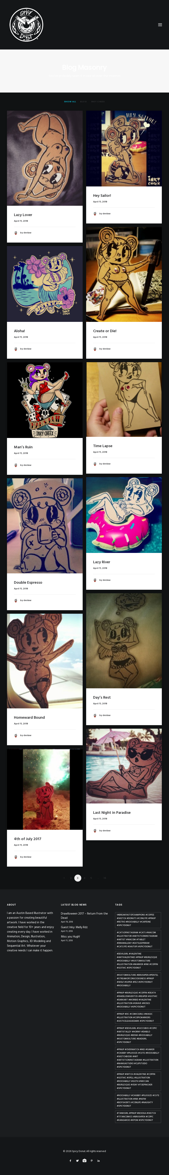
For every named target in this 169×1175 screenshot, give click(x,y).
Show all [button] (70, 101)
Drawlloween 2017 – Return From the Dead (84, 916)
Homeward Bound (29, 718)
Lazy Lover (23, 215)
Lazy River (101, 562)
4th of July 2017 (27, 839)
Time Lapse (102, 446)
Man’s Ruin (23, 447)
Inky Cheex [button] (98, 101)
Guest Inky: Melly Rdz (74, 927)
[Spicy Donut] (84, 24)
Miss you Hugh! (70, 937)
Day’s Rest (102, 698)
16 (105, 878)
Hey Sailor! (102, 196)
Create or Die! (104, 331)
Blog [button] (83, 101)
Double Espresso (28, 583)
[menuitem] (70, 102)
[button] (45, 158)
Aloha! (19, 331)
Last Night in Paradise (112, 813)
